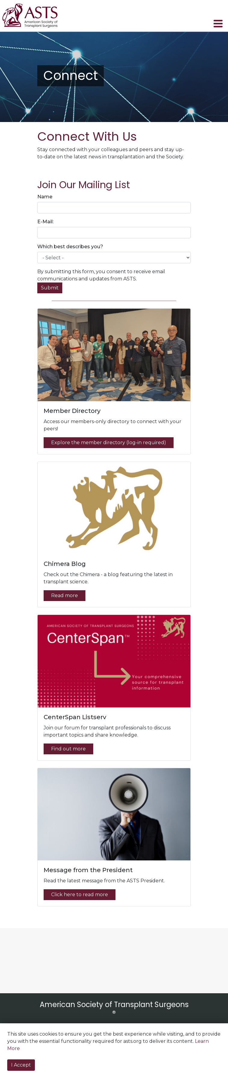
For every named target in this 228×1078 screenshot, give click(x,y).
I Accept (21, 1065)
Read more (64, 595)
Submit (50, 288)
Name (44, 197)
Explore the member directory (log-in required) (108, 442)
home (34, 16)
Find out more (68, 749)
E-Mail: (45, 221)
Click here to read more (79, 894)
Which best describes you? (70, 246)
